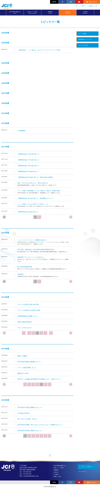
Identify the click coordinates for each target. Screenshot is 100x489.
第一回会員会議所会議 (24, 267)
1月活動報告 (21, 130)
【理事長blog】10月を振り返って (28, 165)
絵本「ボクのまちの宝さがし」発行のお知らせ (32, 183)
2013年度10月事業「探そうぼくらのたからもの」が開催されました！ (40, 425)
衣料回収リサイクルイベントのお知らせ (30, 257)
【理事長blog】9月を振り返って (28, 171)
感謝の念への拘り (23, 373)
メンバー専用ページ (82, 6)
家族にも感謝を (22, 356)
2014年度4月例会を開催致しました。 (29, 362)
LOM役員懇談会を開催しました (27, 316)
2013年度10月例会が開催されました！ (30, 430)
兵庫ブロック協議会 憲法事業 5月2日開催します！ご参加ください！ (39, 379)
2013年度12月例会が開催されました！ (30, 407)
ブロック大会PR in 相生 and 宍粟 (28, 304)
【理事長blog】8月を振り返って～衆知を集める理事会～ (36, 177)
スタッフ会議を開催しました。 (27, 367)
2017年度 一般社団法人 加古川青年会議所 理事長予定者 (35, 249)
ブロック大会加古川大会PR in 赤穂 (28, 310)
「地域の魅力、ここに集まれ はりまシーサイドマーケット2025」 (39, 50)
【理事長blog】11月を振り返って (28, 160)
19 (51, 332)
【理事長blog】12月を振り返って (28, 154)
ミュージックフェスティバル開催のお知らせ (32, 240)
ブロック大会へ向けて (24, 328)
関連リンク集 (93, 6)
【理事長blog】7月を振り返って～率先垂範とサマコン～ (36, 198)
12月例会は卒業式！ (24, 413)
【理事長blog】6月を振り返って (28, 212)
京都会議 (20, 274)
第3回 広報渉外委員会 (24, 322)
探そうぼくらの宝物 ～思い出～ (27, 419)
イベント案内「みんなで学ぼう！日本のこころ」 (33, 204)
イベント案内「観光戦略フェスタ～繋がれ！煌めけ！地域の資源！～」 (40, 190)
